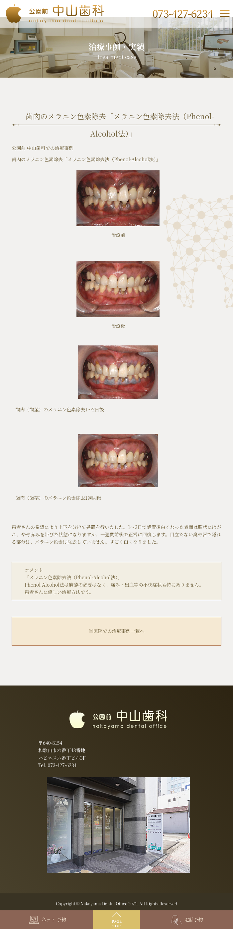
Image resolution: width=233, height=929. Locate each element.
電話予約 (187, 919)
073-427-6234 (62, 765)
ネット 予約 (47, 919)
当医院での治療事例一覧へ (116, 631)
